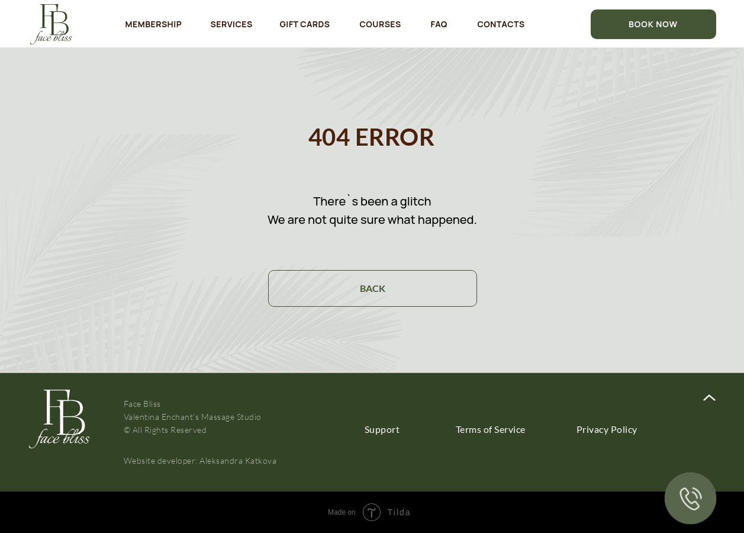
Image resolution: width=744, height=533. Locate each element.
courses (380, 24)
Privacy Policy (606, 429)
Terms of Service (491, 429)
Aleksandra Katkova (237, 460)
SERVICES (232, 24)
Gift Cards (305, 24)
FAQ (439, 24)
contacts (501, 24)
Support (382, 429)
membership (153, 24)
